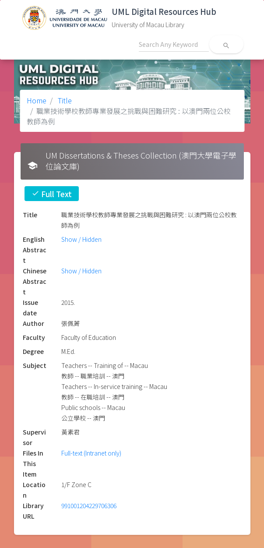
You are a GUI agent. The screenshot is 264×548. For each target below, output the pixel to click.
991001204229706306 (88, 505)
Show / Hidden (81, 239)
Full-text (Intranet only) (91, 453)
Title (64, 100)
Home (36, 100)
